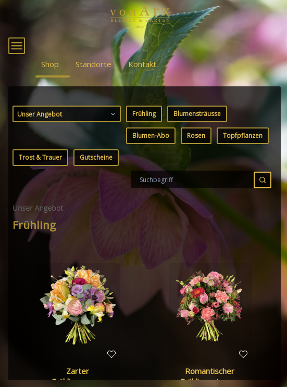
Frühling (144, 134)
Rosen (196, 155)
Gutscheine (96, 177)
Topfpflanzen (243, 155)
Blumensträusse (197, 134)
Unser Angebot (67, 134)
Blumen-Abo (150, 155)
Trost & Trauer (40, 177)
